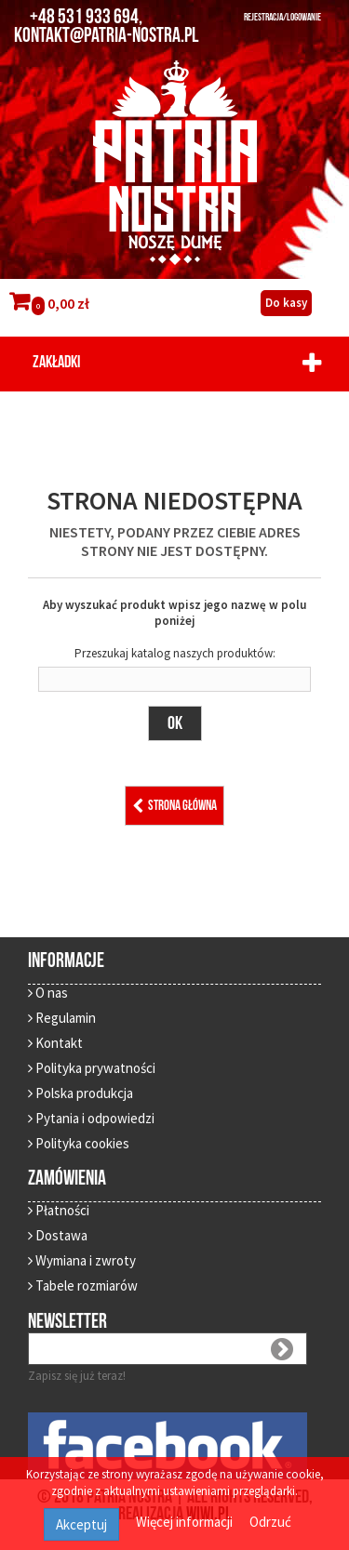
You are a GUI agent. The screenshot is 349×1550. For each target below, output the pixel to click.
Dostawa (57, 1235)
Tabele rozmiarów (83, 1285)
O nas (48, 992)
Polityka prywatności (91, 1068)
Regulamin (62, 1018)
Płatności (58, 1210)
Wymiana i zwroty (82, 1260)
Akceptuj (81, 1524)
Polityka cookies (78, 1143)
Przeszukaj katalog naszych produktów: (174, 653)
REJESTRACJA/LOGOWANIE (282, 17)
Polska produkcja (80, 1093)
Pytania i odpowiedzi (91, 1118)
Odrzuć (270, 1521)
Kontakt (55, 1043)
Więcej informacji (185, 1521)
